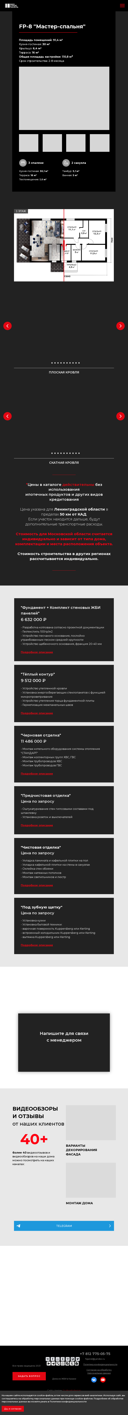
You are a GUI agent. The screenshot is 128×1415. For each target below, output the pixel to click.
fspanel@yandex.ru (95, 1359)
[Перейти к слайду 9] (73, 363)
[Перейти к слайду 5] (61, 363)
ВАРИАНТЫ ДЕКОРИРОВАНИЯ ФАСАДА (81, 1150)
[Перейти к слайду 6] (64, 363)
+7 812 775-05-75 (95, 1354)
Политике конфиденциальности (68, 1401)
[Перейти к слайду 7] (67, 363)
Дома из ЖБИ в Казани (64, 1379)
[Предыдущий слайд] (7, 326)
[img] (91, 1122)
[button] (29, 1376)
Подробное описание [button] (37, 652)
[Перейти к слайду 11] (79, 363)
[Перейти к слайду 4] (58, 363)
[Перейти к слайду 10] (76, 363)
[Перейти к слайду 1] (49, 363)
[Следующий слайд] (120, 326)
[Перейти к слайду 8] (70, 363)
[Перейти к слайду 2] (52, 363)
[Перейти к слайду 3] (55, 363)
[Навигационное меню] (122, 5)
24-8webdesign (72, 1390)
